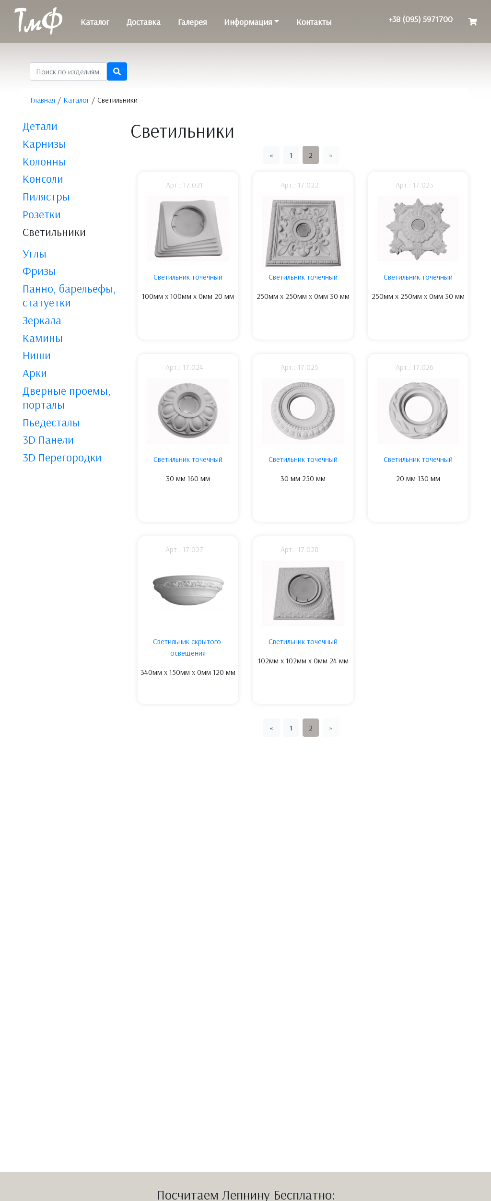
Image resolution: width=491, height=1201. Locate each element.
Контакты (313, 21)
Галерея (192, 21)
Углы (35, 253)
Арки (35, 372)
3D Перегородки (62, 457)
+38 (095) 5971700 (420, 18)
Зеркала (42, 320)
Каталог (95, 21)
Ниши (37, 355)
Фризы (39, 270)
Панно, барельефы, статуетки (69, 295)
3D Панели (48, 439)
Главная (42, 100)
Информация (248, 21)
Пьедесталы (51, 422)
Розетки (42, 214)
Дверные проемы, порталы (67, 397)
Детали (40, 125)
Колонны (44, 161)
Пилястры (46, 196)
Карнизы (44, 143)
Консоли (43, 178)
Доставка (144, 21)
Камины (43, 337)
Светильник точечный (187, 277)
